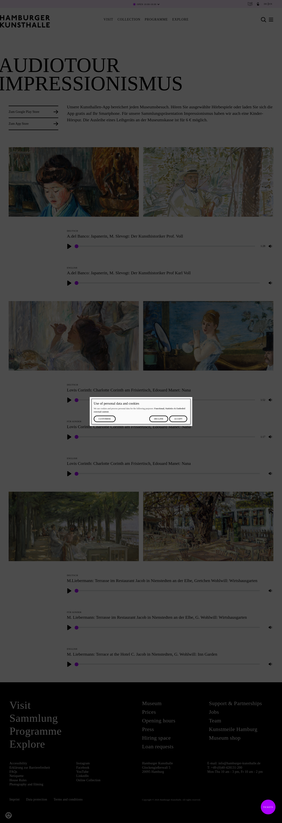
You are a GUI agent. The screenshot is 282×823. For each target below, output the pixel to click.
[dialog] (141, 411)
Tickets (267, 807)
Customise (105, 419)
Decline (158, 419)
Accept (178, 419)
